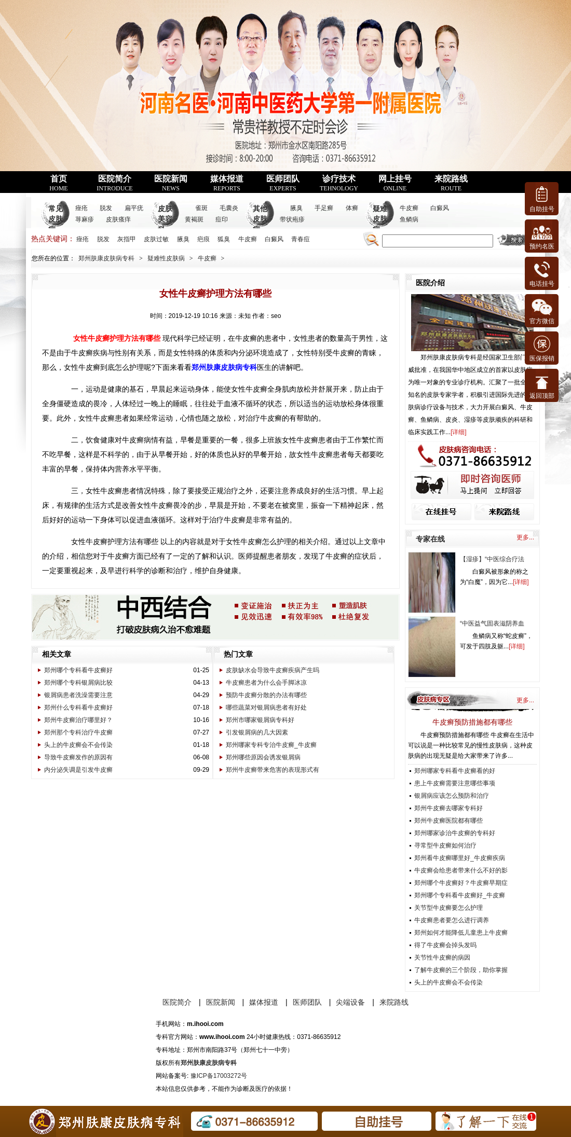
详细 (458, 432)
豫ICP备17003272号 (219, 1075)
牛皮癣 (409, 208)
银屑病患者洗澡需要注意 (78, 695)
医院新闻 (170, 183)
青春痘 (300, 239)
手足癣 (324, 208)
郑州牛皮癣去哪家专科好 (448, 808)
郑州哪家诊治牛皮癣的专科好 (454, 833)
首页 (58, 183)
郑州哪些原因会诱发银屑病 (263, 757)
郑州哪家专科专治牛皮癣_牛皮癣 (271, 744)
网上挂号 (395, 183)
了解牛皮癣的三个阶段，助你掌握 (461, 970)
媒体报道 (226, 183)
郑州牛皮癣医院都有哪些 (448, 820)
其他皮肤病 (260, 219)
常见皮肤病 (55, 219)
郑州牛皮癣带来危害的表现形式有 (272, 769)
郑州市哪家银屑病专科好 (260, 720)
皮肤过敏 (156, 239)
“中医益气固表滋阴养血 (492, 623)
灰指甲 (126, 239)
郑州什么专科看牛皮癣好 (78, 707)
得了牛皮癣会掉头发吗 (445, 945)
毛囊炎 (229, 208)
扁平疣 (134, 208)
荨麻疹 (84, 219)
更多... (525, 537)
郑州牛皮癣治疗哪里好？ (78, 720)
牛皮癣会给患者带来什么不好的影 (461, 870)
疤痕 (203, 239)
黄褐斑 (194, 219)
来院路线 (451, 183)
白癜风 (439, 208)
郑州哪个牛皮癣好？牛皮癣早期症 (461, 882)
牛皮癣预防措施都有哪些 (472, 722)
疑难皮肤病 (380, 219)
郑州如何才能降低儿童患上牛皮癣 (461, 932)
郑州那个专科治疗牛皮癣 (78, 732)
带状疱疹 (292, 219)
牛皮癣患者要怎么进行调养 (451, 920)
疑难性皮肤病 (166, 258)
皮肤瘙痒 (118, 219)
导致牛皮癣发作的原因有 (78, 757)
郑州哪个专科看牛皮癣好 (78, 670)
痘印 (221, 219)
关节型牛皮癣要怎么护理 (448, 907)
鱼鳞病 (409, 219)
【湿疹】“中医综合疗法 (492, 559)
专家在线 (430, 539)
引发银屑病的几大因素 (257, 732)
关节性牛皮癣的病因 (442, 957)
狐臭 (223, 239)
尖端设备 (350, 1002)
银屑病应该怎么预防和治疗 (451, 795)
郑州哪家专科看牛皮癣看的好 (454, 770)
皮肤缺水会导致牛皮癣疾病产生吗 (272, 670)
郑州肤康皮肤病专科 (106, 258)
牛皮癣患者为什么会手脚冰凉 (266, 682)
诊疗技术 (339, 183)
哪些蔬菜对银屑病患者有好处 (266, 707)
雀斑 (201, 208)
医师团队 (283, 183)
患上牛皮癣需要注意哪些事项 (454, 783)
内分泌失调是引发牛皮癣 (78, 769)
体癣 (352, 208)
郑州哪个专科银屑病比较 (78, 682)
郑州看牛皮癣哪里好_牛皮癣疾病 (459, 858)
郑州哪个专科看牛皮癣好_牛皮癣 (459, 895)
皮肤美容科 (165, 219)
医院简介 (114, 183)
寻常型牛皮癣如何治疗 (445, 845)
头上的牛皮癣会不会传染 (78, 744)
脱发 (106, 208)
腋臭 (296, 208)
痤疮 (81, 208)
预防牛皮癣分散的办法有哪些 (266, 695)
